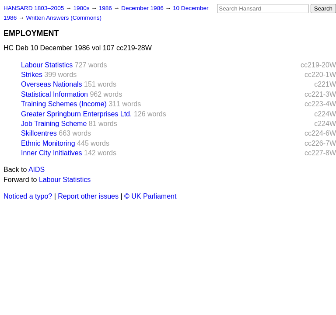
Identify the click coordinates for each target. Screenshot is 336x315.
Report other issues (88, 196)
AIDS (36, 169)
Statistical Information (54, 94)
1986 (106, 8)
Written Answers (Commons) (64, 17)
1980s (82, 8)
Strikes (31, 74)
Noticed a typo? (28, 196)
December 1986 (143, 8)
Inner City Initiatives (51, 153)
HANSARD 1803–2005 (34, 8)
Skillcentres (39, 133)
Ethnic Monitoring (48, 143)
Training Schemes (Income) (64, 104)
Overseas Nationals (51, 84)
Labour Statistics (47, 65)
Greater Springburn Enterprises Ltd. (76, 114)
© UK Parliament (150, 196)
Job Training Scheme (54, 123)
